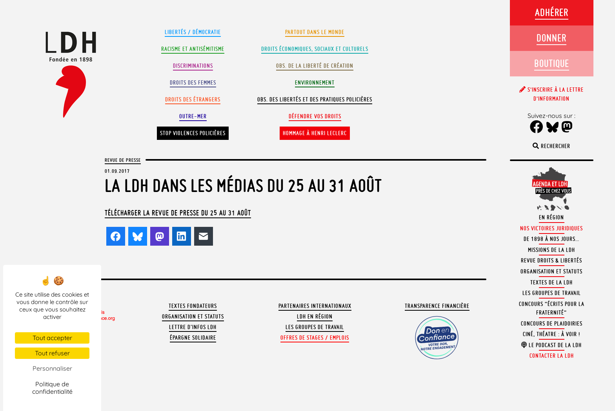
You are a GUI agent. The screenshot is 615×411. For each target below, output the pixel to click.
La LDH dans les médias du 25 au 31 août (243, 185)
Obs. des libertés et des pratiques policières (314, 99)
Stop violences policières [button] (193, 133)
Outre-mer (193, 116)
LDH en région (315, 316)
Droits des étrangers (192, 99)
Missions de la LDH (551, 249)
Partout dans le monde (314, 32)
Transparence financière (437, 306)
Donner (551, 38)
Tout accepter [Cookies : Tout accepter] (52, 338)
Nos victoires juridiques (551, 228)
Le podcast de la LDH (551, 345)
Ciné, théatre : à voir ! (551, 334)
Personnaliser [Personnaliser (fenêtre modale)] (52, 368)
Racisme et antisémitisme (192, 49)
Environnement (315, 82)
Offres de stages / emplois (314, 337)
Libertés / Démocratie (193, 32)
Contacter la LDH (551, 355)
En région (551, 217)
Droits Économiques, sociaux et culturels (314, 49)
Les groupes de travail (315, 327)
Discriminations (193, 65)
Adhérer (551, 12)
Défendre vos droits (315, 116)
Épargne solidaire (193, 337)
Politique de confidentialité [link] (52, 387)
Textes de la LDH (551, 282)
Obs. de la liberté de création (314, 65)
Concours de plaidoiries (551, 323)
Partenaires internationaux (314, 306)
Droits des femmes (193, 82)
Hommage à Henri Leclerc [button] (315, 133)
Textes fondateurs (193, 306)
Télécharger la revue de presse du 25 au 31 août (178, 212)
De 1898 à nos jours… (551, 239)
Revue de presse (123, 160)
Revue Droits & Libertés (551, 260)
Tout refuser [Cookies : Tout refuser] (52, 353)
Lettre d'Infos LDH (193, 327)
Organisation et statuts (193, 316)
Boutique (551, 63)
